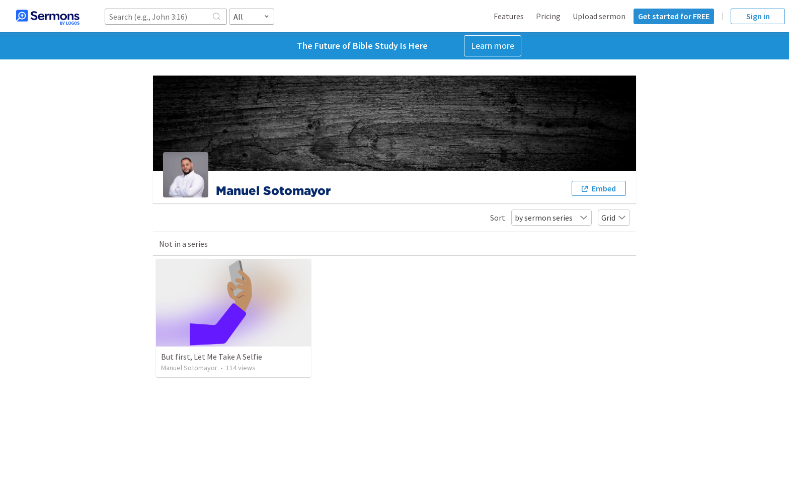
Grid (613, 218)
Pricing (548, 16)
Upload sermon (599, 16)
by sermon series (551, 218)
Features (509, 16)
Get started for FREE (673, 16)
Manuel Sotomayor (189, 367)
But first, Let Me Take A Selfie (211, 357)
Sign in (758, 16)
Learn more (492, 45)
